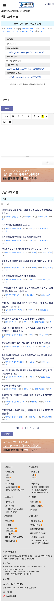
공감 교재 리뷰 (25, 11)
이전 (18, 427)
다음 (37, 427)
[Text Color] (34, 116)
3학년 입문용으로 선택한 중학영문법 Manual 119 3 (25, 249)
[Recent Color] (42, 116)
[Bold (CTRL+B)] (13, 116)
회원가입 (49, 4)
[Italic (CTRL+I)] (18, 116)
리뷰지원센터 (11, 596)
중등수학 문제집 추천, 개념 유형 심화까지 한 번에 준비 (26, 343)
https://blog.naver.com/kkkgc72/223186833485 (25, 52)
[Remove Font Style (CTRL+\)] (28, 116)
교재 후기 (14, 11)
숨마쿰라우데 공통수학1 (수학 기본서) (19, 276)
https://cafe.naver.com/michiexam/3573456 (23, 77)
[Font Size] (6, 116)
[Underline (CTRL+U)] (23, 116)
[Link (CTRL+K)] (9, 122)
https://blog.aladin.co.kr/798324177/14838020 (25, 69)
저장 (48, 162)
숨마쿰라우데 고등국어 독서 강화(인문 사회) (21, 237)
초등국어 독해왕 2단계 (12, 385)
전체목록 (7, 433)
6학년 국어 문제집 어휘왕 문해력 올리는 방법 (22, 318)
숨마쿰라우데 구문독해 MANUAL (16, 225)
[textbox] (27, 140)
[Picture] (4, 122)
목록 (7, 108)
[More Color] (38, 116)
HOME (6, 11)
